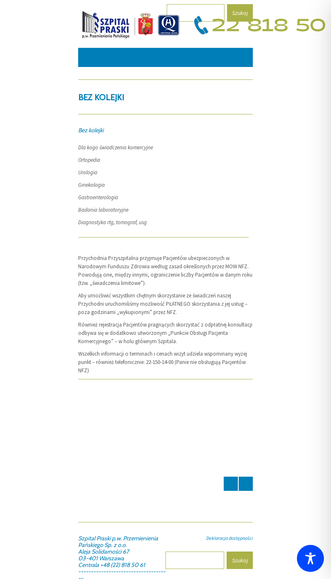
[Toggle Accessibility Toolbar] (310, 558)
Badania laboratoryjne (103, 209)
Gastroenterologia (98, 197)
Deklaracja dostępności (229, 538)
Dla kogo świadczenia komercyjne (115, 147)
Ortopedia (89, 159)
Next (246, 484)
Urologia (87, 172)
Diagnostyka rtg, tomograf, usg (112, 222)
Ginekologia (91, 184)
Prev (231, 484)
